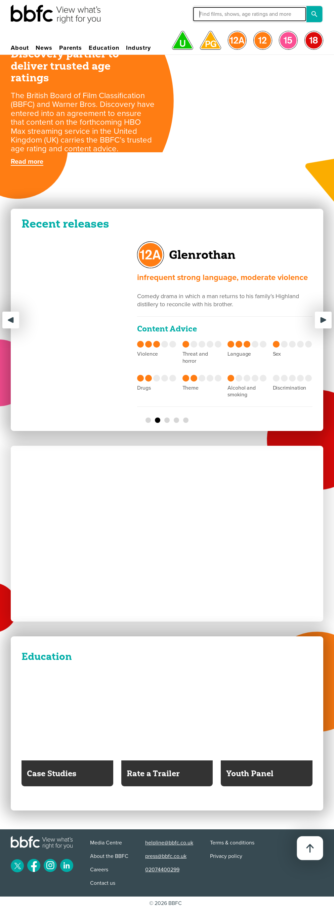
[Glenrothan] (157, 420)
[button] (214, 14)
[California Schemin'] (176, 420)
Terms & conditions (232, 842)
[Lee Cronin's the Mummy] (148, 420)
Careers (99, 869)
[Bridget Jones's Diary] (186, 420)
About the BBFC (109, 856)
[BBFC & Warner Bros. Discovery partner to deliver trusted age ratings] (176, 183)
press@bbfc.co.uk (165, 856)
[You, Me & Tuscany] (167, 420)
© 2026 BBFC (165, 903)
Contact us (102, 883)
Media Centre (106, 842)
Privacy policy (226, 856)
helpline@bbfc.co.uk (169, 842)
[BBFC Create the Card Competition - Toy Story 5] (167, 183)
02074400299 (162, 869)
